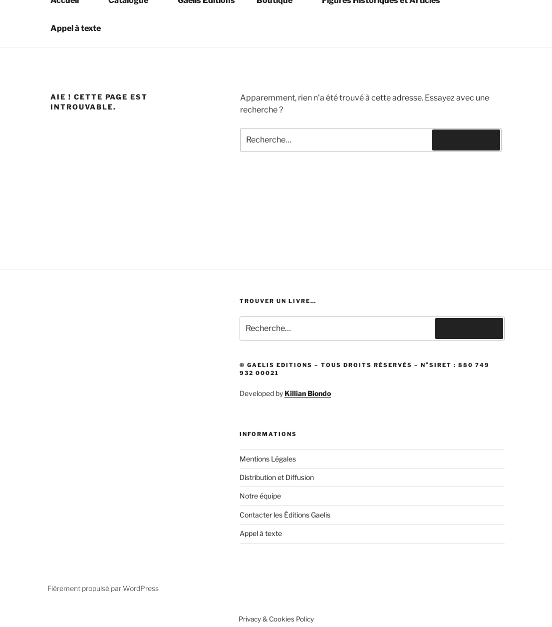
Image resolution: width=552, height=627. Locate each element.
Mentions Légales (268, 458)
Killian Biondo (307, 393)
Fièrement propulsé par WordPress (103, 588)
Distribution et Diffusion (277, 477)
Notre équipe (260, 496)
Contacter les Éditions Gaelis (285, 514)
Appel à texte (75, 28)
